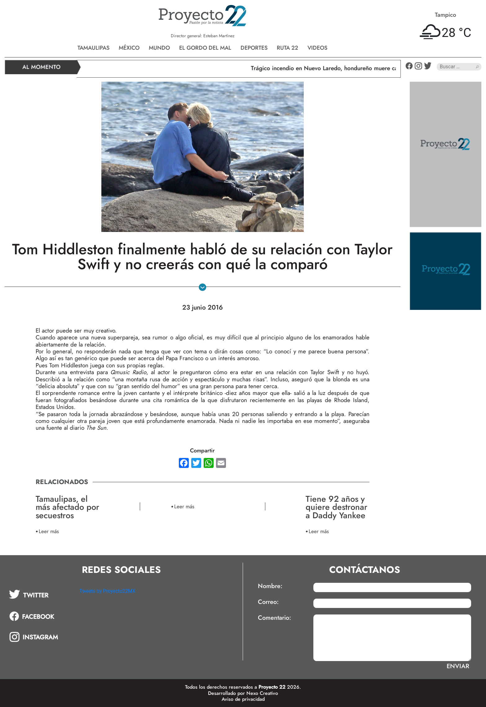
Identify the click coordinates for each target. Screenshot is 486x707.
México (129, 48)
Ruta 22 (287, 48)
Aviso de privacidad (243, 699)
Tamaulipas (93, 48)
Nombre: (270, 586)
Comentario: (274, 617)
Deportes (254, 48)
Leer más (49, 531)
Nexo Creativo (262, 693)
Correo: (268, 602)
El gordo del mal (205, 48)
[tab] (40, 594)
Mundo (159, 48)
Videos (317, 48)
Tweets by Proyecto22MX (107, 591)
